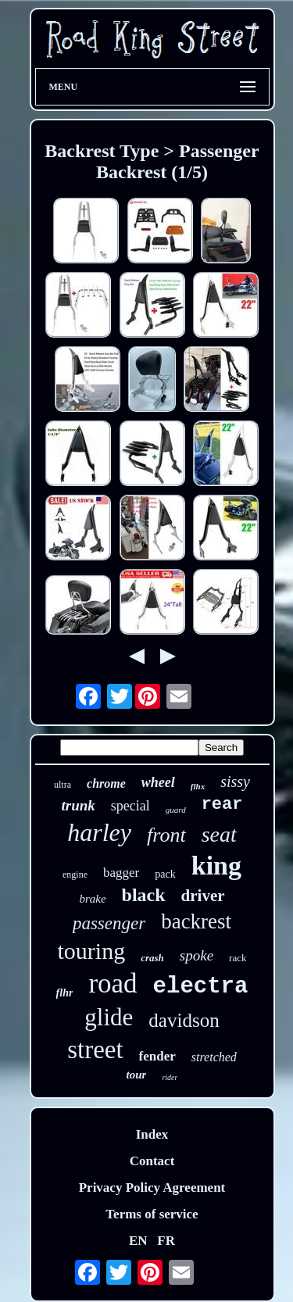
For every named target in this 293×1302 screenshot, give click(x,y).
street (95, 1050)
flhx (198, 786)
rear (222, 804)
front (166, 835)
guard (176, 809)
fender (157, 1056)
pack (165, 874)
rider (169, 1077)
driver (203, 895)
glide (108, 1017)
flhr (64, 993)
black (144, 895)
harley (99, 832)
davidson (183, 1020)
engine (75, 874)
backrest (196, 921)
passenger (109, 923)
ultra (62, 784)
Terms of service (151, 1214)
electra (200, 987)
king (216, 865)
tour (137, 1074)
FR (166, 1240)
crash (152, 958)
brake (92, 898)
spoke (196, 955)
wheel (158, 782)
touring (92, 951)
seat (219, 834)
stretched (214, 1057)
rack (237, 958)
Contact (152, 1161)
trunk (78, 805)
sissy (235, 781)
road (112, 983)
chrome (106, 783)
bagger (121, 872)
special (130, 806)
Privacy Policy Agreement (152, 1187)
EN (138, 1240)
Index (152, 1134)
